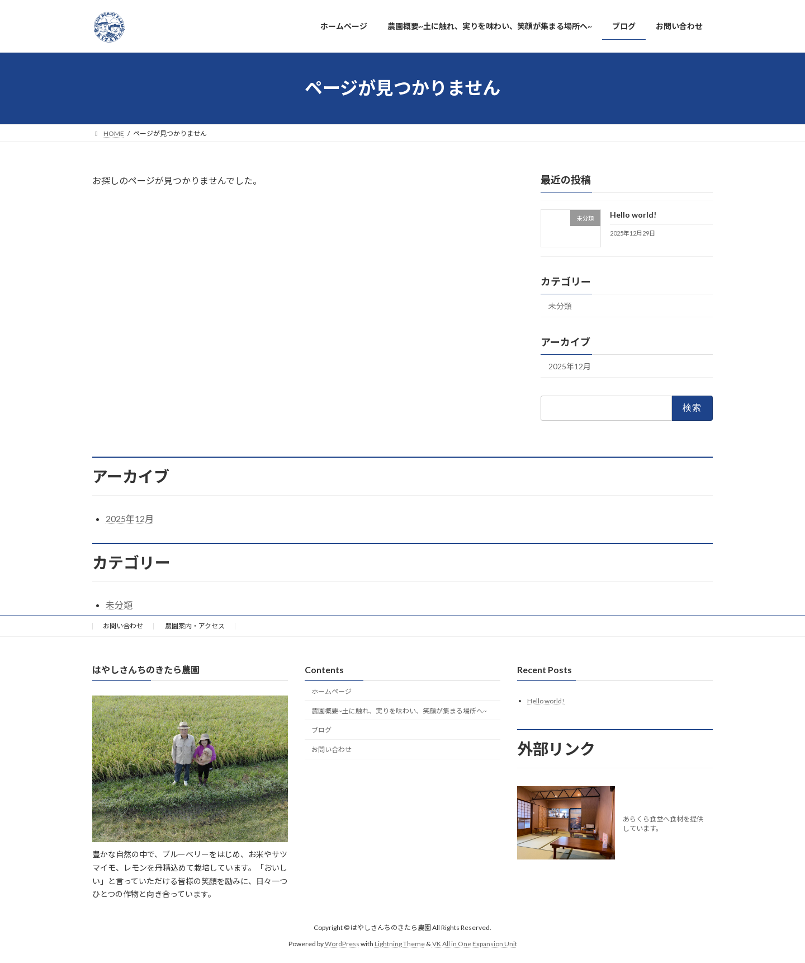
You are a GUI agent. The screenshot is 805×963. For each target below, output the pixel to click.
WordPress (342, 943)
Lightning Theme (400, 943)
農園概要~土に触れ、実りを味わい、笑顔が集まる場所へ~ (399, 711)
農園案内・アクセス (195, 626)
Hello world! (633, 214)
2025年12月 (569, 366)
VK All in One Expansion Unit (474, 943)
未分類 (560, 306)
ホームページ (331, 691)
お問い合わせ (123, 626)
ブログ (321, 730)
